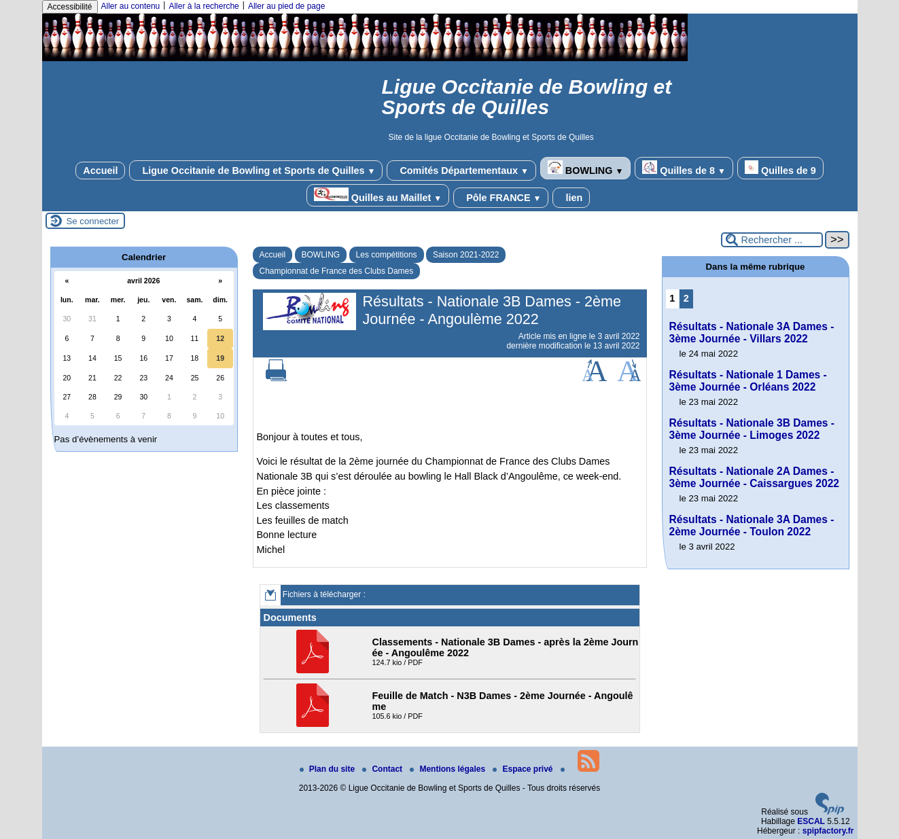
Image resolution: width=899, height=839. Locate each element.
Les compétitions (386, 255)
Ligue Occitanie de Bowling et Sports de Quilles (256, 170)
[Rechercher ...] (772, 239)
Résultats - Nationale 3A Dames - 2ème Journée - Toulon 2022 (751, 525)
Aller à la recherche (204, 6)
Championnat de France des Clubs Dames (337, 271)
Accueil (100, 170)
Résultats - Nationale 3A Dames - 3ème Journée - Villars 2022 (751, 332)
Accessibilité (70, 7)
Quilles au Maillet (378, 195)
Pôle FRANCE (501, 197)
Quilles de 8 (684, 168)
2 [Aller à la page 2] (686, 298)
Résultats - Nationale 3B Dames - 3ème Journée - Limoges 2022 (752, 429)
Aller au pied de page (286, 6)
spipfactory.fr (828, 831)
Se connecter (93, 221)
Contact (383, 769)
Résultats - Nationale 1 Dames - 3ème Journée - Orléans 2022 (748, 381)
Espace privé (523, 769)
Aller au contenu (130, 6)
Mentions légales (448, 769)
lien (571, 197)
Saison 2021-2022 (466, 255)
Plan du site (328, 769)
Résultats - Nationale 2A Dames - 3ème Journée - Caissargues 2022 (754, 477)
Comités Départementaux (461, 170)
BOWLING (585, 168)
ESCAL (811, 821)
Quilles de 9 (780, 168)
